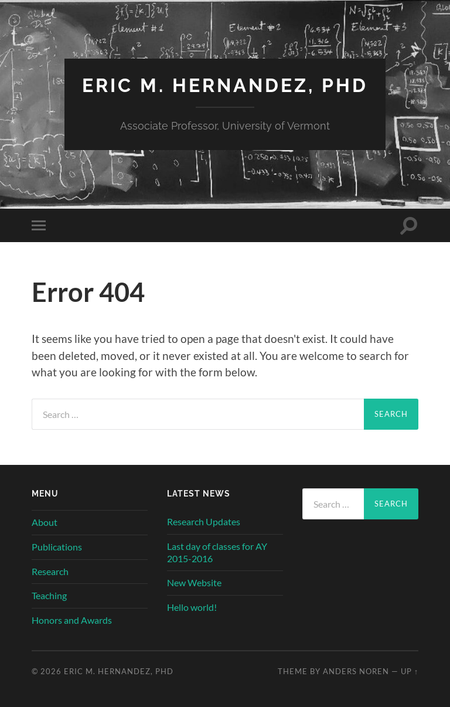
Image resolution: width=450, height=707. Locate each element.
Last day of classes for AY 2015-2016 (217, 552)
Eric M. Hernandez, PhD (225, 85)
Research (50, 571)
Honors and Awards (72, 620)
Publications (57, 546)
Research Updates (203, 521)
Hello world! (192, 607)
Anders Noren (356, 671)
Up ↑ (409, 671)
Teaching (49, 595)
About (44, 522)
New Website (194, 582)
